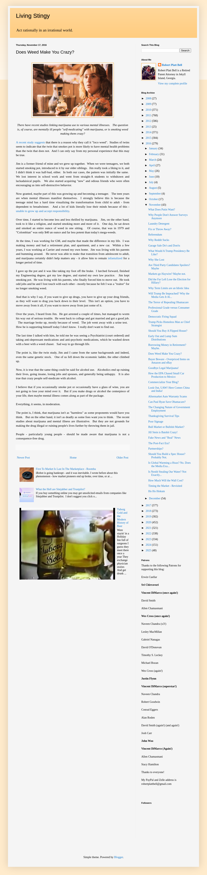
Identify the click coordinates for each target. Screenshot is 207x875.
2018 (149, 510)
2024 (149, 544)
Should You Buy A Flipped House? (167, 330)
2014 (149, 132)
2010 (149, 109)
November (155, 204)
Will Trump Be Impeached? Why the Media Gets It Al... (168, 295)
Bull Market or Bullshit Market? (166, 426)
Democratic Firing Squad (162, 316)
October (154, 199)
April (152, 165)
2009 (149, 104)
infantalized (115, 258)
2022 (149, 533)
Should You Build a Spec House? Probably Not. (166, 456)
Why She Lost (156, 259)
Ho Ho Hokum (156, 491)
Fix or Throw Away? (159, 229)
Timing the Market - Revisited (165, 485)
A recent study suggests (30, 142)
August (153, 187)
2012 (149, 120)
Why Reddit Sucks (158, 240)
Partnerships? (155, 448)
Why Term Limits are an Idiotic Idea (168, 288)
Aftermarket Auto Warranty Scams (167, 396)
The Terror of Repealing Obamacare (168, 302)
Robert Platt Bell (172, 65)
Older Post (123, 457)
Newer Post (23, 457)
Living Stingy (33, 15)
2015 (149, 137)
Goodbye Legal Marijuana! (163, 368)
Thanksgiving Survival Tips (163, 416)
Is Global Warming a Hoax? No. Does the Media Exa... (169, 464)
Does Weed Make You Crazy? (165, 353)
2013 (149, 126)
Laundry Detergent (158, 223)
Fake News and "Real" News (164, 437)
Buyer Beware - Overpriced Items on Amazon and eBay (168, 361)
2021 (149, 527)
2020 (149, 522)
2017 (149, 505)
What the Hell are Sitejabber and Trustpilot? (60, 489)
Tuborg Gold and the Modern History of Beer (122, 518)
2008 (149, 98)
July (151, 182)
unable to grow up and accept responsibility (42, 211)
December (155, 498)
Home (73, 457)
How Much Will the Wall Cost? (165, 480)
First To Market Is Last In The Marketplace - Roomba (66, 468)
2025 (149, 550)
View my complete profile (172, 83)
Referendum (155, 234)
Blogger (118, 857)
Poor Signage (155, 421)
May (152, 170)
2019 (149, 516)
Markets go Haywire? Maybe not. (167, 273)
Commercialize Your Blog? (163, 382)
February (154, 154)
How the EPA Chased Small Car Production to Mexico (166, 375)
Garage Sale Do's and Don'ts (164, 245)
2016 (149, 143)
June (152, 176)
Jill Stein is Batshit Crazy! (163, 432)
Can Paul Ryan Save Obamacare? (167, 401)
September (155, 193)
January (153, 148)
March (153, 159)
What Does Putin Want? (161, 209)
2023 (149, 539)
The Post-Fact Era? (159, 443)
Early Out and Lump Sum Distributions (162, 338)
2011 (149, 115)
